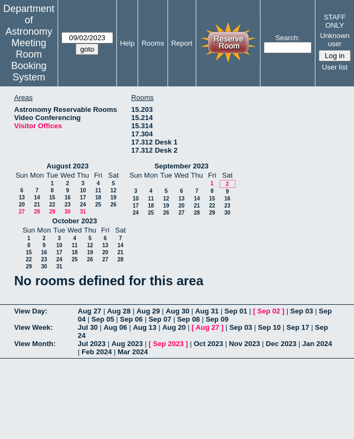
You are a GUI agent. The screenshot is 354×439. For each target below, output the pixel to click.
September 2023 (181, 166)
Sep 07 (159, 319)
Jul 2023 (91, 344)
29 (52, 212)
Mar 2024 (132, 352)
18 (98, 197)
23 (68, 205)
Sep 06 (131, 319)
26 (113, 205)
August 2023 (68, 166)
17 (83, 197)
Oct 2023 (208, 344)
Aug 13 (144, 327)
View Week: (33, 327)
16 (68, 197)
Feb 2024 (97, 352)
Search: (287, 38)
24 (83, 205)
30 (68, 212)
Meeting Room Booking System (28, 60)
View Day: (30, 311)
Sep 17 (298, 327)
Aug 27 (89, 311)
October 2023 (74, 221)
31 (83, 212)
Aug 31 (207, 311)
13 (21, 197)
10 (83, 190)
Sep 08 (188, 319)
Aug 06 (115, 327)
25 (98, 205)
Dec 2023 (281, 344)
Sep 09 (217, 319)
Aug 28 (119, 311)
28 (37, 212)
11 (98, 190)
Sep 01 (236, 311)
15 (52, 197)
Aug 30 (177, 311)
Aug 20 (173, 327)
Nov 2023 (244, 344)
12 (113, 190)
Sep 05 (102, 319)
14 (37, 197)
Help (127, 43)
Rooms (152, 43)
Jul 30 (88, 327)
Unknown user (334, 40)
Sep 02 (268, 311)
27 (21, 212)
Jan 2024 (317, 344)
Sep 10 (269, 327)
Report (181, 43)
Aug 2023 (127, 344)
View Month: (34, 344)
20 (21, 205)
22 (52, 205)
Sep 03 (301, 311)
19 (113, 197)
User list (334, 67)
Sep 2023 (168, 344)
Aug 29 (148, 311)
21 (37, 205)
